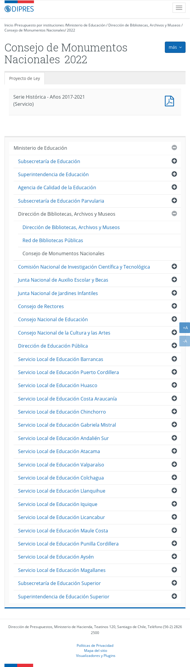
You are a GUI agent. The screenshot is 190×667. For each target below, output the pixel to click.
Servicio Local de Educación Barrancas (60, 359)
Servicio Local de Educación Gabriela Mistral (67, 425)
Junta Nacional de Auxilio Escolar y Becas (63, 280)
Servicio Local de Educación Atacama (59, 451)
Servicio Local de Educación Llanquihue (61, 491)
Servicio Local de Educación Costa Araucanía (67, 398)
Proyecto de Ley (24, 78)
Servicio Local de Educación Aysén (56, 557)
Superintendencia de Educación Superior (64, 596)
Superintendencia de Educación (53, 174)
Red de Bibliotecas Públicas (52, 240)
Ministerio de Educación (85, 25)
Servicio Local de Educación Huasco (57, 385)
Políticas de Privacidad (95, 645)
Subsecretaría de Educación (49, 161)
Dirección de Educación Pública (53, 346)
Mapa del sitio (95, 650)
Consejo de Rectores (41, 306)
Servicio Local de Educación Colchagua (61, 477)
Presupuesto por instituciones (39, 25)
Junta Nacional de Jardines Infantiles (58, 293)
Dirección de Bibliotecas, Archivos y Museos (144, 25)
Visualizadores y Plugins (95, 655)
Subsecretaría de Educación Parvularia (61, 201)
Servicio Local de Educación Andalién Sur (63, 438)
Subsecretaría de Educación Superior (59, 583)
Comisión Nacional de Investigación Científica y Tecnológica (84, 267)
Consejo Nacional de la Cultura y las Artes (64, 332)
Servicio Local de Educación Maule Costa (63, 530)
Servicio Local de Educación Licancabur (61, 517)
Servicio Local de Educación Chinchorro (62, 412)
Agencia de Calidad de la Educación (57, 187)
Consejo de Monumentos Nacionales (34, 30)
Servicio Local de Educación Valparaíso (61, 464)
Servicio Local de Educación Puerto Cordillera (68, 372)
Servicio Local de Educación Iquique (57, 504)
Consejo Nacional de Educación (53, 319)
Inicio (8, 25)
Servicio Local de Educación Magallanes (62, 570)
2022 (71, 30)
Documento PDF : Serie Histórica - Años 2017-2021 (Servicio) (171, 100)
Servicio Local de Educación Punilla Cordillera (68, 543)
